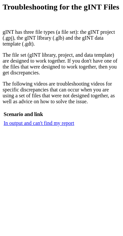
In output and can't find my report (39, 123)
